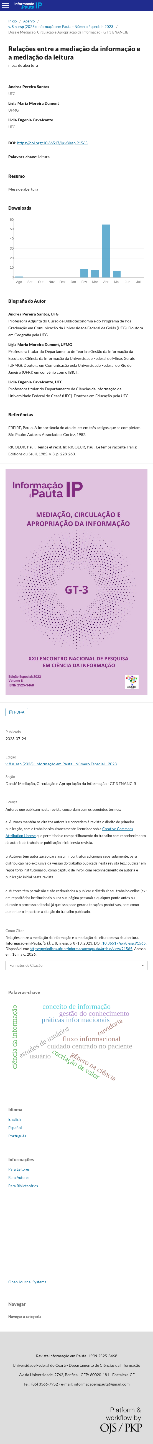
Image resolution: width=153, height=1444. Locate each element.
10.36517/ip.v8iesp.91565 (124, 943)
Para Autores (18, 1177)
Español (15, 1127)
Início (12, 21)
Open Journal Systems (27, 1281)
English (14, 1119)
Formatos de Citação (25, 965)
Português (17, 1135)
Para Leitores (19, 1169)
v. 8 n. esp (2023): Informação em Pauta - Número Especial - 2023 (60, 26)
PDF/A (18, 712)
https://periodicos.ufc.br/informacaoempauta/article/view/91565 (81, 949)
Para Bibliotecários (23, 1186)
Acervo (29, 21)
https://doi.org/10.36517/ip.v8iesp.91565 (52, 142)
